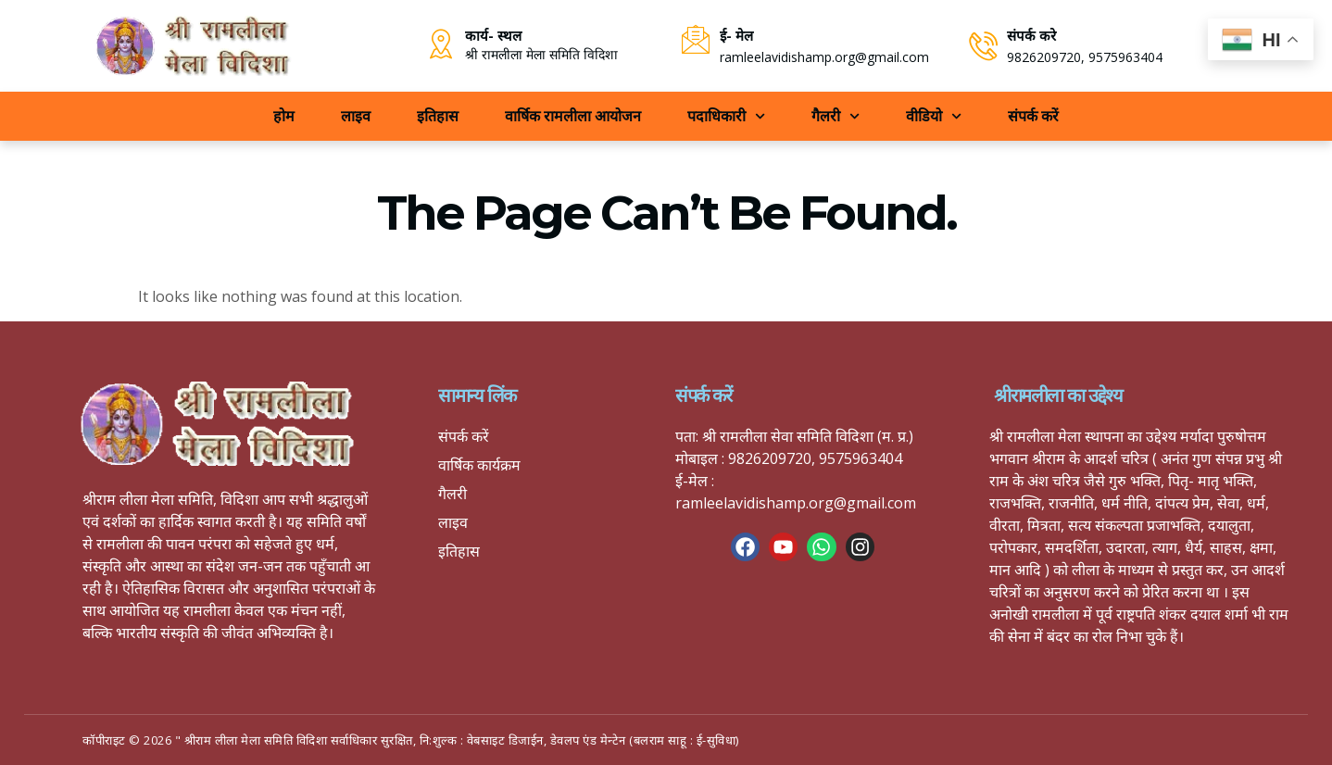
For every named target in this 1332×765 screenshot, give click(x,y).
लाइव (356, 116)
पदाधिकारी (726, 116)
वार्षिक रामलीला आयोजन (573, 116)
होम (284, 116)
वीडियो (933, 116)
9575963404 (1126, 57)
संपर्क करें (1033, 116)
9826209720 (1045, 57)
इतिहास (438, 116)
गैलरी (835, 116)
